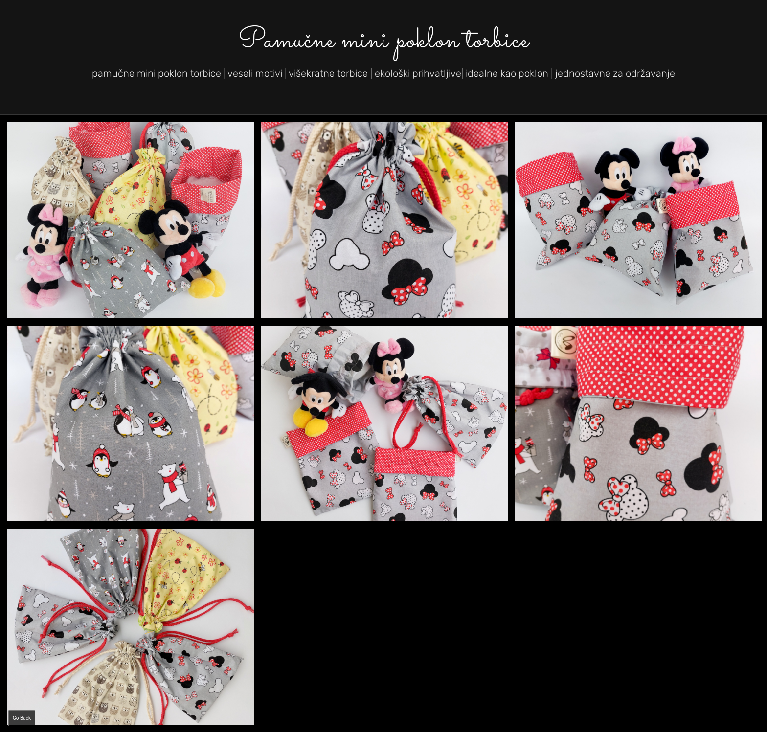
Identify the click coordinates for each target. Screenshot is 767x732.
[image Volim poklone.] (388, 223)
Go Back (22, 718)
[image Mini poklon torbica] (388, 427)
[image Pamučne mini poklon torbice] (134, 223)
